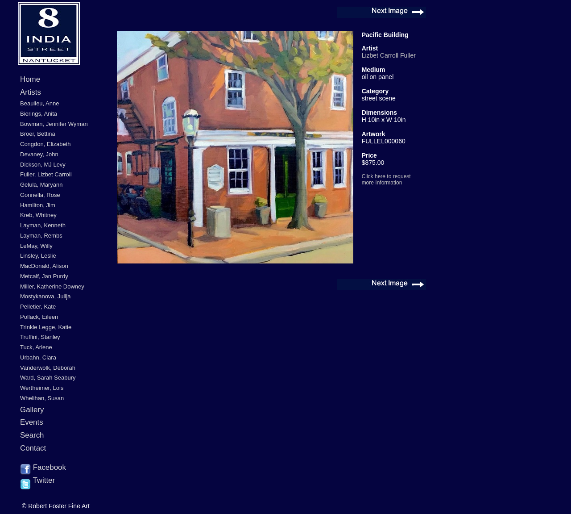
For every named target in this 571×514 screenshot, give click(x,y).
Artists (30, 92)
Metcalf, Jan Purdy (44, 276)
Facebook (43, 468)
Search (32, 435)
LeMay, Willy (36, 245)
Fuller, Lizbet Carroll (46, 174)
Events (31, 422)
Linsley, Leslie (38, 255)
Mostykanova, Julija (45, 296)
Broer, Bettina (37, 133)
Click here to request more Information (386, 179)
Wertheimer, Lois (41, 387)
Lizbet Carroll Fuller (389, 55)
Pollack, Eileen (39, 316)
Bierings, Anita (38, 113)
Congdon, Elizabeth (45, 144)
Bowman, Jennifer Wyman (54, 124)
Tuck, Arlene (36, 347)
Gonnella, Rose (40, 195)
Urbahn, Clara (38, 357)
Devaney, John (39, 154)
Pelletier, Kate (38, 306)
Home (30, 79)
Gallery (32, 409)
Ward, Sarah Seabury (48, 377)
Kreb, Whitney (38, 215)
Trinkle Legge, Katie (45, 327)
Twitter (37, 481)
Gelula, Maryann (41, 184)
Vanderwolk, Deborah (47, 367)
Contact (33, 448)
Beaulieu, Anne (39, 103)
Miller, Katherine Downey (52, 286)
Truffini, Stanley (40, 337)
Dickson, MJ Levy (43, 164)
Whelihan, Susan (42, 398)
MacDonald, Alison (44, 266)
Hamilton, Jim (37, 205)
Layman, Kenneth (43, 225)
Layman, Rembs (41, 235)
